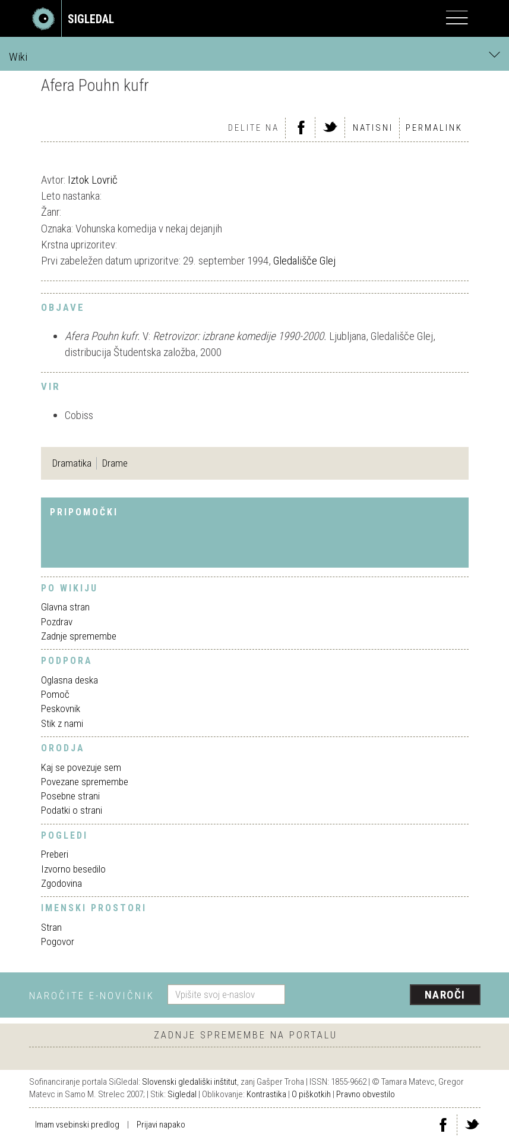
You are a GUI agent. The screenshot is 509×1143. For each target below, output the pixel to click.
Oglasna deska (69, 680)
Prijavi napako (161, 1124)
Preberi (54, 854)
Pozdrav (56, 622)
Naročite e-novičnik (91, 996)
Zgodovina (61, 883)
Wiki (254, 56)
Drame (115, 463)
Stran (51, 927)
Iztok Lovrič (93, 180)
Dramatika (71, 463)
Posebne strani (70, 796)
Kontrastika (266, 1094)
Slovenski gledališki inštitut (189, 1081)
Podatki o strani (71, 810)
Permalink (434, 127)
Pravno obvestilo (365, 1094)
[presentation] (387, 995)
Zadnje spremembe (78, 636)
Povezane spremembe (84, 782)
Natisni (373, 127)
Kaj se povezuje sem (81, 767)
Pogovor (57, 941)
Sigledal (182, 1094)
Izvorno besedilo (73, 869)
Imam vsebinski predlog (77, 1124)
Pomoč (55, 694)
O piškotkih (311, 1094)
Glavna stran (65, 607)
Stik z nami (62, 723)
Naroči (445, 995)
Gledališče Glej (304, 260)
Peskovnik (60, 708)
